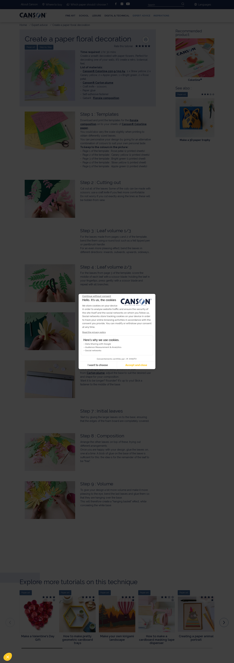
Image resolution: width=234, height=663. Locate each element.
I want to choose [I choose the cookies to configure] (98, 365)
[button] (7, 656)
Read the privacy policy (94, 332)
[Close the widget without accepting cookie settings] (96, 296)
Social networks (93, 350)
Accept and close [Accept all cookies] (136, 365)
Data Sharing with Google (98, 344)
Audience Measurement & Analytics (103, 347)
